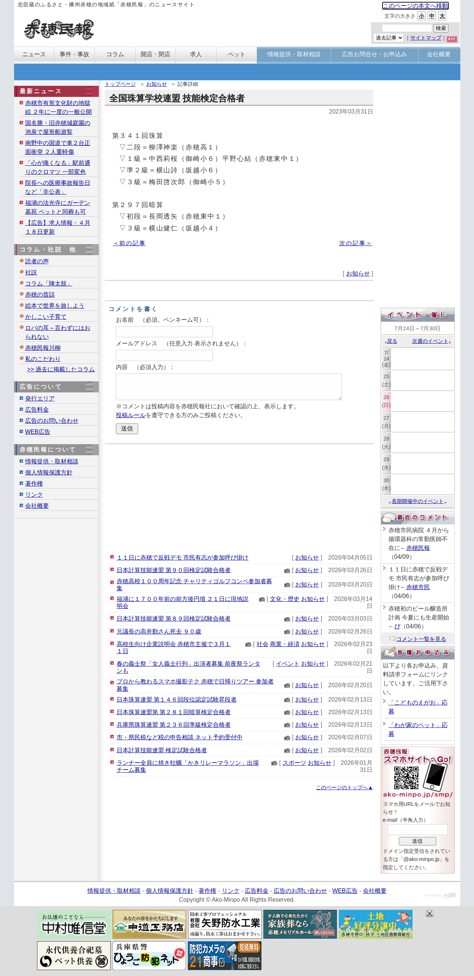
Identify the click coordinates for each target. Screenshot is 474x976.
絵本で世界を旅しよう (54, 306)
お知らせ (156, 84)
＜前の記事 (129, 243)
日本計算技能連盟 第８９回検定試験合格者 (174, 618)
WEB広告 (37, 432)
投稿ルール (131, 415)
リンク (34, 495)
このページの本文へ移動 (415, 6)
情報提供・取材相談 (52, 461)
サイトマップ (425, 38)
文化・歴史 (285, 599)
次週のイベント (432, 341)
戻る (390, 341)
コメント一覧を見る (417, 639)
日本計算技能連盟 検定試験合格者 (162, 750)
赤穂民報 (418, 548)
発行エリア (40, 398)
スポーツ (294, 763)
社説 (31, 272)
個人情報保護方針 (49, 472)
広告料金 (37, 409)
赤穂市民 (418, 587)
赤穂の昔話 (40, 294)
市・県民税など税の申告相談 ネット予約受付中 (180, 737)
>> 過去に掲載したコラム (61, 369)
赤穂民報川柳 (43, 348)
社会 (262, 644)
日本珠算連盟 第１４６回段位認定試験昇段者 (177, 699)
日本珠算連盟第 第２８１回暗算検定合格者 (174, 712)
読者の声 (37, 261)
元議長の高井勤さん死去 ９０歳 (159, 631)
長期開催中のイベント (417, 501)
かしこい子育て (46, 317)
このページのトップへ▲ (344, 787)
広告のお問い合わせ (52, 421)
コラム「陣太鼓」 (49, 283)
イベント (288, 664)
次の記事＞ (355, 243)
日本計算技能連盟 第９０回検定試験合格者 (174, 570)
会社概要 (37, 506)
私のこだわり (43, 359)
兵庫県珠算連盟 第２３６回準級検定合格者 (174, 725)
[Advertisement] (239, 498)
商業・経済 (285, 644)
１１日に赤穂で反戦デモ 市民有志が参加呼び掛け (182, 557)
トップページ (120, 84)
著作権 (34, 483)
